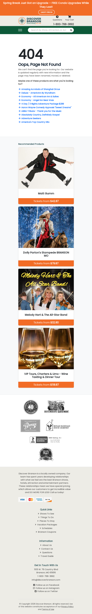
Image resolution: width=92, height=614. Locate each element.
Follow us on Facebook (47, 585)
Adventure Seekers (29, 118)
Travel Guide (46, 556)
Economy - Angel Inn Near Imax (36, 100)
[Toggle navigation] (21, 30)
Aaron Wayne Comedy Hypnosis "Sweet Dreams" (44, 107)
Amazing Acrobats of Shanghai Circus (39, 89)
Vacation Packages (46, 524)
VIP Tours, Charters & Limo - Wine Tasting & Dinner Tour (46, 375)
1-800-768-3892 (63, 24)
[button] (46, 8)
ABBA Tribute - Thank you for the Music (40, 111)
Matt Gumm (46, 193)
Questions (46, 552)
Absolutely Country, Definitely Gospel (39, 114)
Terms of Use (48, 609)
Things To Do (46, 517)
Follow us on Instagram (47, 588)
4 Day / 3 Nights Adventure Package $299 (41, 103)
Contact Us (46, 548)
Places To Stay (46, 520)
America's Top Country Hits (33, 122)
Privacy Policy (67, 606)
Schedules (46, 528)
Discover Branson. (44, 604)
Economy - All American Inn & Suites (38, 96)
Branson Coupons (46, 531)
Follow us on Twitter (47, 591)
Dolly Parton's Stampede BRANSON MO (46, 254)
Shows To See (46, 513)
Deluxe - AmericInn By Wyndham (36, 92)
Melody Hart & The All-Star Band (46, 314)
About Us (46, 545)
